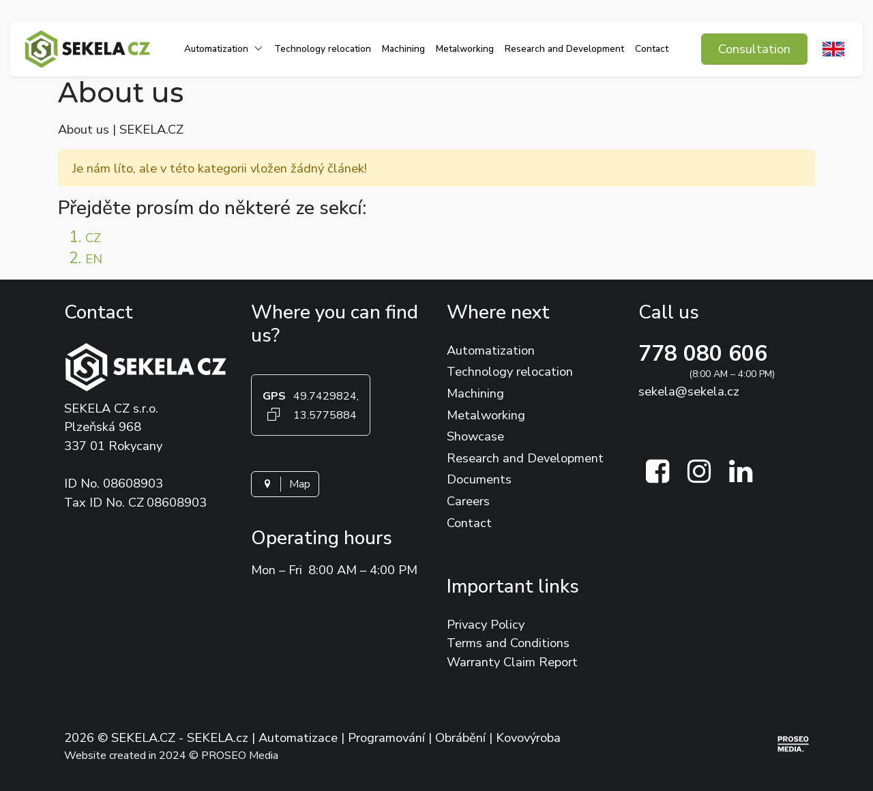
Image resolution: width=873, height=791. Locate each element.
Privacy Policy (485, 624)
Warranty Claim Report (512, 661)
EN (93, 258)
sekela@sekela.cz (688, 391)
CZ (93, 237)
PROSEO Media (239, 755)
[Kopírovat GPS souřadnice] (274, 414)
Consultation (754, 48)
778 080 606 (702, 353)
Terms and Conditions (508, 642)
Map (285, 484)
